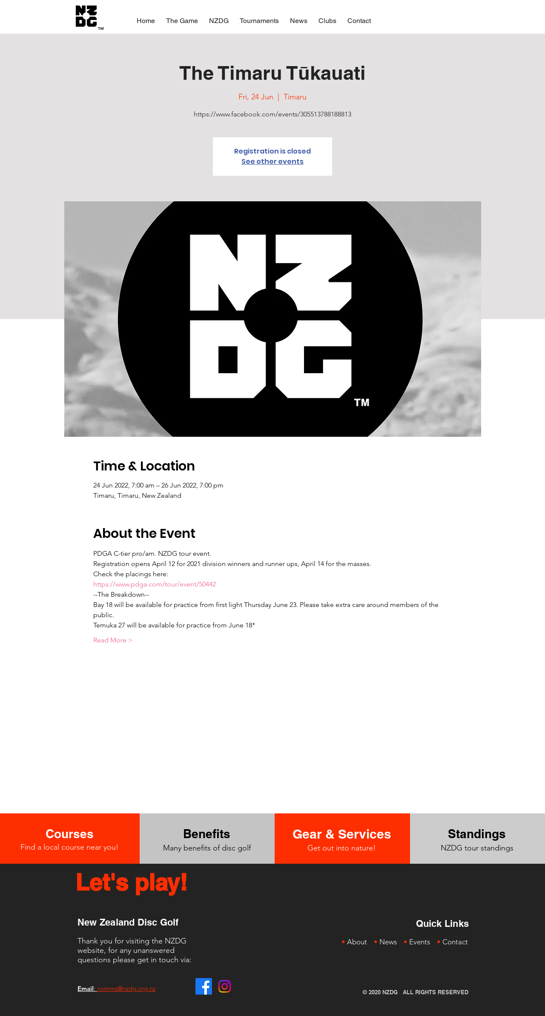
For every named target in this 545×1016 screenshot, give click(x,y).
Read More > (113, 640)
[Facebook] (203, 986)
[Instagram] (224, 986)
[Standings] (477, 834)
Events (419, 942)
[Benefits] (206, 834)
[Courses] (69, 834)
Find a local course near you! (69, 847)
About (357, 942)
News (388, 942)
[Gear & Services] (341, 834)
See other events (272, 161)
